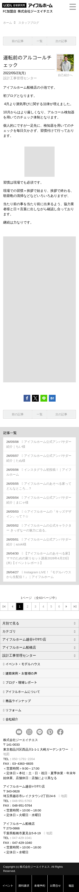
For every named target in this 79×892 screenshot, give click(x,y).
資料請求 (23, 886)
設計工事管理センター (20, 78)
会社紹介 (11, 719)
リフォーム (13, 710)
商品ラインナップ (18, 701)
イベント (7, 886)
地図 (64, 796)
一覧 (40, 41)
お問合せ (55, 886)
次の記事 (61, 41)
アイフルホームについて (22, 691)
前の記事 (18, 41)
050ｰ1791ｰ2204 (23, 759)
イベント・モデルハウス (22, 664)
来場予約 (39, 886)
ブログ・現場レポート (21, 682)
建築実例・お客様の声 (21, 673)
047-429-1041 (22, 838)
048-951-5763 (22, 801)
